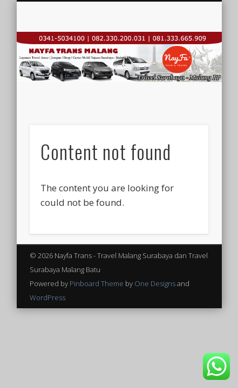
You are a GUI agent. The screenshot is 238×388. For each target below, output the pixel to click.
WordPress (47, 297)
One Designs (154, 283)
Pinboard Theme (97, 283)
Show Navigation (182, 96)
